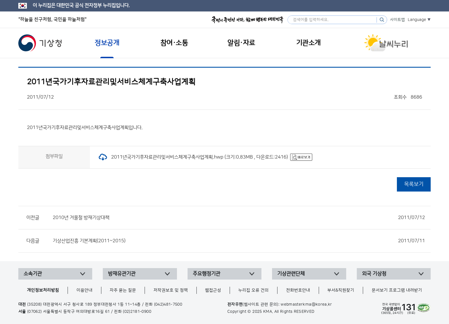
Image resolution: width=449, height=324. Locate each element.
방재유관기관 (121, 274)
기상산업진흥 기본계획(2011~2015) (239, 240)
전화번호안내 (298, 290)
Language (417, 19)
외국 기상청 (374, 274)
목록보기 (414, 184)
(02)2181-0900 (137, 311)
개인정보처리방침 (43, 290)
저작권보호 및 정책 (170, 290)
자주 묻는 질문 (123, 290)
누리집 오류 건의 (253, 290)
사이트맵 (397, 19)
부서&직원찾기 (340, 290)
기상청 (40, 43)
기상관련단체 (291, 274)
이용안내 (84, 290)
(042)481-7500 (168, 304)
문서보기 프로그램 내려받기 (397, 290)
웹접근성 (213, 290)
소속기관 (32, 274)
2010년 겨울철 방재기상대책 (239, 217)
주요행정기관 (206, 274)
